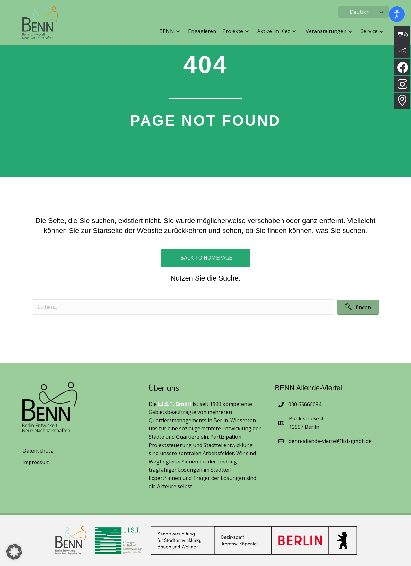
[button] (381, 12)
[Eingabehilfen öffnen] (397, 14)
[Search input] (183, 307)
